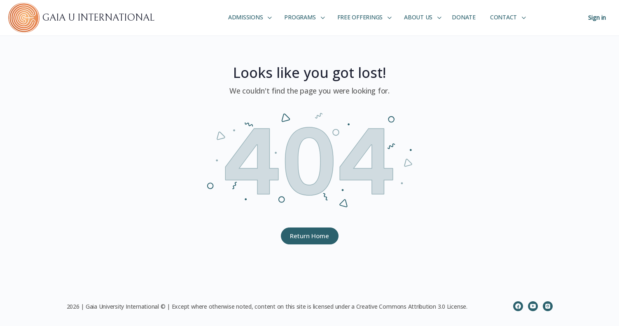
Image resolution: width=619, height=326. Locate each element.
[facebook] (518, 306)
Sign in (597, 17)
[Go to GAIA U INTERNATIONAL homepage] (25, 17)
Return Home (309, 236)
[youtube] (533, 306)
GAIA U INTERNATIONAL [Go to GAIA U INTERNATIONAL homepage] (98, 17)
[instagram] (548, 306)
